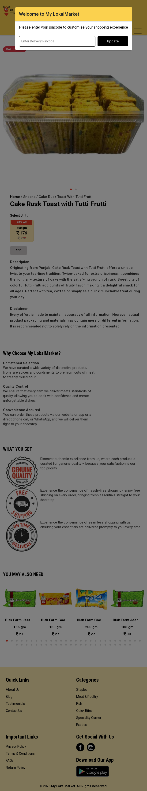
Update (113, 41)
